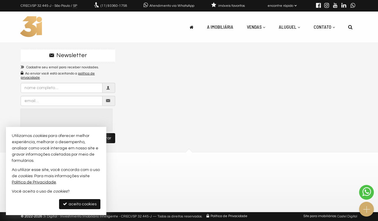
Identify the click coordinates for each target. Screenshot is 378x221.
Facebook (295, 179)
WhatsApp (296, 201)
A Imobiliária (220, 27)
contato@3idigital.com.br (138, 179)
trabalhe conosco (130, 186)
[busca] (350, 27)
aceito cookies (80, 204)
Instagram (296, 172)
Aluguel (289, 27)
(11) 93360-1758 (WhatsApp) (140, 172)
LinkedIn (294, 194)
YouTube (294, 187)
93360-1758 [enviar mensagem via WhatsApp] (114, 6)
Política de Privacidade (229, 216)
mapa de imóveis (216, 186)
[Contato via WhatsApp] (366, 192)
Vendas (256, 27)
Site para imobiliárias (320, 216)
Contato (324, 27)
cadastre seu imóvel (219, 179)
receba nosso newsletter (224, 172)
